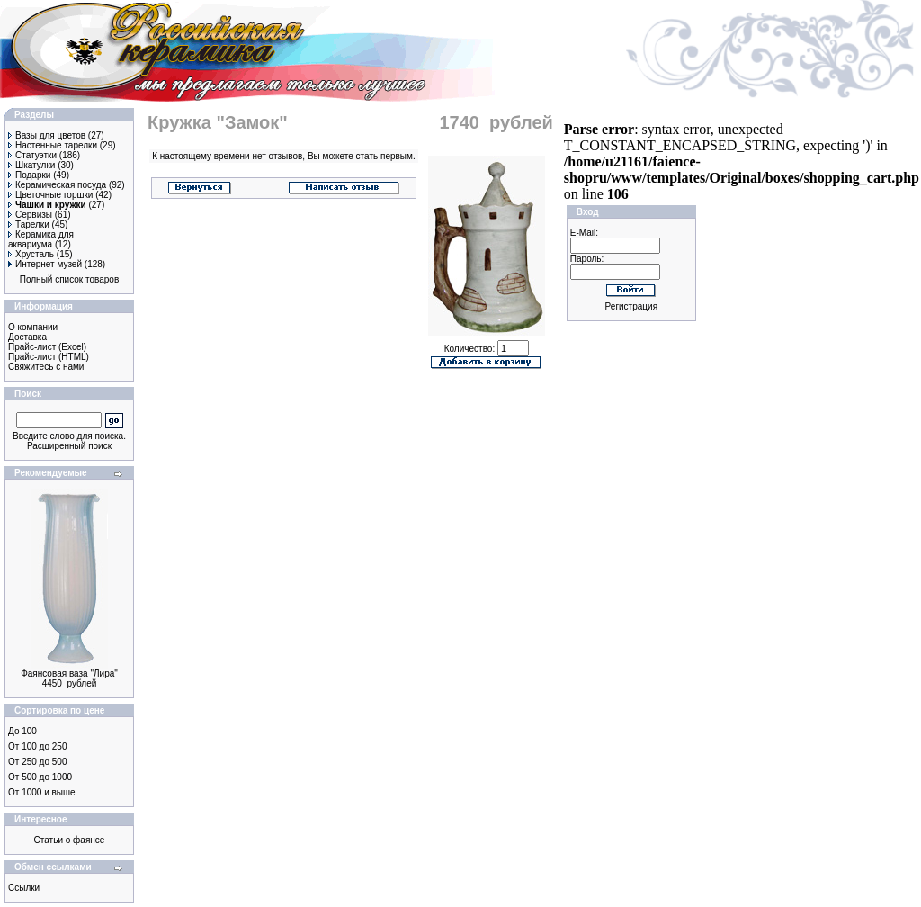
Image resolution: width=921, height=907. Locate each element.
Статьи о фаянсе (69, 840)
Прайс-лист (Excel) (47, 347)
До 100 (22, 731)
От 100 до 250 (37, 746)
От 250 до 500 (37, 762)
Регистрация (631, 306)
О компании (33, 327)
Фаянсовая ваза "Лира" (69, 673)
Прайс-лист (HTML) (48, 357)
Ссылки (24, 888)
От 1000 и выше (42, 792)
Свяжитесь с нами (46, 367)
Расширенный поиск (69, 446)
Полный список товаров (70, 279)
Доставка (27, 337)
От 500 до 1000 (40, 777)
